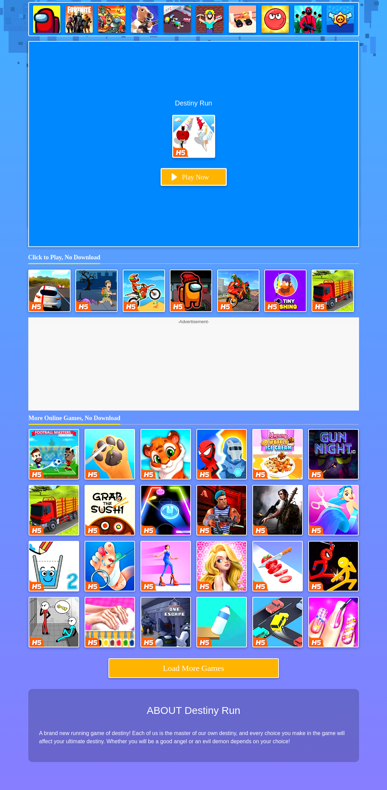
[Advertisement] (193, 368)
